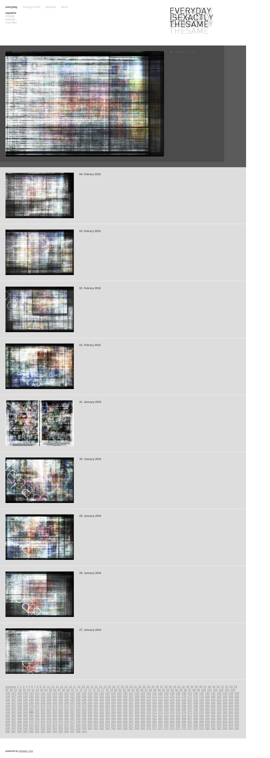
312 (43, 709)
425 (236, 715)
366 (125, 712)
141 (213, 693)
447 (131, 718)
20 (87, 686)
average (10, 19)
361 (95, 712)
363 (107, 712)
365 (119, 712)
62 (37, 690)
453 (166, 718)
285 (119, 705)
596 (66, 731)
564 (113, 728)
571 (154, 728)
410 (148, 715)
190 (31, 699)
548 (19, 728)
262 (219, 702)
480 (90, 721)
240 (90, 702)
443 (107, 718)
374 (172, 712)
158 (78, 696)
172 (160, 696)
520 (90, 725)
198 (78, 699)
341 (213, 709)
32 (139, 686)
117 (72, 693)
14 (61, 686)
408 (137, 715)
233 (48, 702)
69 (67, 690)
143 (225, 693)
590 (31, 731)
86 (141, 690)
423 (225, 715)
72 (81, 690)
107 (13, 693)
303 (225, 705)
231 (37, 702)
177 (190, 696)
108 (19, 693)
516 (66, 725)
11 (48, 686)
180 (207, 696)
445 (119, 718)
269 (25, 705)
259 (201, 702)
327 (131, 709)
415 (178, 715)
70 (72, 690)
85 (137, 690)
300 (207, 705)
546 (7, 728)
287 (131, 705)
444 (113, 718)
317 (72, 709)
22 (96, 686)
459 (201, 718)
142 (219, 693)
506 (7, 725)
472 (43, 721)
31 (135, 686)
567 (131, 728)
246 (125, 702)
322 (101, 709)
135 (178, 693)
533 (166, 725)
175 (178, 696)
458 (195, 718)
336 (184, 709)
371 (154, 712)
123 (107, 693)
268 (19, 705)
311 (37, 709)
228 (19, 702)
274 (54, 705)
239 (84, 702)
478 (78, 721)
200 (90, 699)
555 (60, 728)
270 (31, 705)
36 (157, 686)
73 (85, 690)
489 (143, 721)
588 (19, 731)
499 (201, 721)
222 (219, 699)
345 (236, 709)
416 (184, 715)
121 (95, 693)
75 (94, 690)
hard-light (11, 22)
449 (143, 718)
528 (137, 725)
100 (203, 690)
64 (46, 690)
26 (113, 686)
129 (143, 693)
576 (184, 728)
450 (148, 718)
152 (43, 696)
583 (225, 728)
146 (7, 696)
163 (107, 696)
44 (191, 686)
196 (66, 699)
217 (190, 699)
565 (119, 728)
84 (133, 690)
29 (126, 686)
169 (143, 696)
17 (74, 686)
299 (201, 705)
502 (219, 721)
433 (48, 718)
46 (200, 686)
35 (152, 686)
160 (90, 696)
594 (54, 731)
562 (101, 728)
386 (7, 715)
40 (174, 686)
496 (184, 721)
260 (207, 702)
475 (60, 721)
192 (43, 699)
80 (115, 690)
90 (159, 690)
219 (201, 699)
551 (37, 728)
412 (160, 715)
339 (201, 709)
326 (125, 709)
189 (25, 699)
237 (72, 702)
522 (101, 725)
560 (90, 728)
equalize (10, 13)
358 (78, 712)
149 (25, 696)
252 (160, 702)
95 (181, 690)
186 (7, 699)
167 (131, 696)
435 (60, 718)
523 (107, 725)
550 (31, 728)
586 (7, 731)
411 (154, 715)
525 (119, 725)
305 (236, 705)
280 (90, 705)
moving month (31, 7)
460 (207, 718)
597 (72, 731)
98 (194, 690)
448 (137, 718)
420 (207, 715)
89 (154, 690)
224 (231, 699)
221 (213, 699)
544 (231, 725)
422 (219, 715)
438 (78, 718)
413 (166, 715)
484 (113, 721)
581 (213, 728)
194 (54, 699)
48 (209, 686)
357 (72, 712)
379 (201, 712)
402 (101, 715)
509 (25, 725)
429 (25, 718)
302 (219, 705)
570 (148, 728)
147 (13, 696)
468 (19, 721)
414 (172, 715)
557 (72, 728)
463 (225, 718)
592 (43, 731)
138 (195, 693)
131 (154, 693)
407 (131, 715)
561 (95, 728)
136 (184, 693)
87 (146, 690)
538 (195, 725)
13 (57, 686)
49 (213, 686)
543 (225, 725)
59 (24, 690)
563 (107, 728)
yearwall (50, 7)
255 (178, 702)
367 (131, 712)
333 (166, 709)
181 (213, 696)
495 (178, 721)
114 (54, 693)
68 (63, 690)
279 (84, 705)
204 (113, 699)
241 (95, 702)
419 (201, 715)
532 (160, 725)
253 (166, 702)
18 (78, 686)
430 (31, 718)
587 (13, 731)
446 (125, 718)
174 (172, 696)
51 (222, 686)
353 (48, 712)
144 (231, 693)
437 (72, 718)
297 (190, 705)
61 (33, 690)
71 (76, 690)
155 (60, 696)
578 (195, 728)
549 (25, 728)
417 (190, 715)
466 (7, 721)
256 (184, 702)
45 (196, 686)
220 (207, 699)
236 (66, 702)
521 (95, 725)
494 (172, 721)
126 (125, 693)
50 (218, 686)
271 (37, 705)
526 (125, 725)
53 (231, 686)
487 (131, 721)
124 (113, 693)
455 (178, 718)
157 (72, 696)
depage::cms (26, 751)
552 (43, 728)
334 (172, 709)
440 (90, 718)
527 (131, 725)
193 (48, 699)
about (64, 7)
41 (178, 686)
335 (178, 709)
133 (166, 693)
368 (137, 712)
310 (31, 709)
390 (31, 715)
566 (125, 728)
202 (101, 699)
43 (187, 686)
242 (101, 702)
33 (144, 686)
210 (148, 699)
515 (60, 725)
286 (125, 705)
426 (7, 718)
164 (113, 696)
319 (84, 709)
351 (37, 712)
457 (190, 718)
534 (172, 725)
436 (66, 718)
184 (231, 696)
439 (84, 718)
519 (84, 725)
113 (48, 693)
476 (66, 721)
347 (13, 712)
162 (101, 696)
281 (95, 705)
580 (207, 728)
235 (60, 702)
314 (54, 709)
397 (72, 715)
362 (101, 712)
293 (166, 705)
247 (131, 702)
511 (37, 725)
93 (172, 690)
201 (95, 699)
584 (231, 728)
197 (72, 699)
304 (231, 705)
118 (78, 693)
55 (6, 690)
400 (90, 715)
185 (236, 696)
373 (166, 712)
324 (113, 709)
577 (190, 728)
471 (37, 721)
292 (160, 705)
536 (184, 725)
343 (225, 709)
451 (154, 718)
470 (31, 721)
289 (143, 705)
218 (195, 699)
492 (160, 721)
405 (119, 715)
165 (119, 696)
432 (43, 718)
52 (226, 686)
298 (195, 705)
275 (60, 705)
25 (109, 686)
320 (90, 709)
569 (143, 728)
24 (104, 686)
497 (190, 721)
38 (166, 686)
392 (43, 715)
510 (31, 725)
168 (137, 696)
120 (90, 693)
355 (60, 712)
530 (148, 725)
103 (221, 690)
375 (178, 712)
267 (13, 705)
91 (163, 690)
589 (25, 731)
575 (178, 728)
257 (190, 702)
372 (160, 712)
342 (219, 709)
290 (148, 705)
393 (48, 715)
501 (213, 721)
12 (52, 686)
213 (166, 699)
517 (72, 725)
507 (13, 725)
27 (117, 686)
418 (195, 715)
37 (161, 686)
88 (150, 690)
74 (89, 690)
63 (41, 690)
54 (235, 686)
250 (148, 702)
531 (154, 725)
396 (66, 715)
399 (84, 715)
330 (148, 709)
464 (231, 718)
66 (54, 690)
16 (70, 686)
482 (101, 721)
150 (31, 696)
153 (48, 696)
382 (219, 712)
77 (102, 690)
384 (231, 712)
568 (137, 728)
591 (37, 731)
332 (160, 709)
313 (48, 709)
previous (10, 686)
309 (25, 709)
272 (43, 705)
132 (160, 693)
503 (225, 721)
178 (195, 696)
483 (107, 721)
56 (11, 690)
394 (54, 715)
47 (204, 686)
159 (84, 696)
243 (107, 702)
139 (201, 693)
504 (231, 721)
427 (13, 718)
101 (209, 690)
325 (119, 709)
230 (31, 702)
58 (19, 690)
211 (154, 699)
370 (148, 712)
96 (185, 690)
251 (154, 702)
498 (195, 721)
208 (137, 699)
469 (25, 721)
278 (78, 705)
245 (119, 702)
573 (166, 728)
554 (54, 728)
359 (84, 712)
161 (95, 696)
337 (190, 709)
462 (219, 718)
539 (201, 725)
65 (50, 690)
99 (198, 690)
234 (54, 702)
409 (143, 715)
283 (107, 705)
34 (148, 686)
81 (119, 690)
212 (160, 699)
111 (37, 693)
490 (148, 721)
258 (195, 702)
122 (101, 693)
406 (125, 715)
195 (60, 699)
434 (54, 718)
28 (122, 686)
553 (48, 728)
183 (225, 696)
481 (95, 721)
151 (37, 696)
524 (113, 725)
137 (190, 693)
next (84, 731)
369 (143, 712)
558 (78, 728)
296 (184, 705)
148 (19, 696)
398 (78, 715)
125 (119, 693)
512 (43, 725)
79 (111, 690)
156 (66, 696)
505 (236, 721)
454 (172, 718)
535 (178, 725)
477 (72, 721)
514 (54, 725)
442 (101, 718)
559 (84, 728)
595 (60, 731)
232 (43, 702)
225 (236, 699)
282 (101, 705)
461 (213, 718)
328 (137, 709)
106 (7, 693)
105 (233, 690)
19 (83, 686)
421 (213, 715)
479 (84, 721)
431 (37, 718)
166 (125, 696)
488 (137, 721)
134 (172, 693)
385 (236, 712)
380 (207, 712)
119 (84, 693)
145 (236, 693)
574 (172, 728)
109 (25, 693)
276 (66, 705)
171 (154, 696)
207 (131, 699)
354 (54, 712)
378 (195, 712)
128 (137, 693)
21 (91, 686)
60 (28, 690)
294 (172, 705)
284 (113, 705)
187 (13, 699)
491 (154, 721)
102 (215, 690)
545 (236, 725)
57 (15, 690)
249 (143, 702)
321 (95, 709)
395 (60, 715)
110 (31, 693)
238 (78, 702)
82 (124, 690)
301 (213, 705)
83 (128, 690)
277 (72, 705)
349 (25, 712)
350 (31, 712)
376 (184, 712)
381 (213, 712)
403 (107, 715)
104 (227, 690)
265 (236, 702)
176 (184, 696)
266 (7, 705)
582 (219, 728)
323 (107, 709)
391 (37, 715)
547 (13, 728)
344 (231, 709)
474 (54, 721)
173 (166, 696)
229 (25, 702)
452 (160, 718)
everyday (11, 7)
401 (95, 715)
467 (13, 721)
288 (137, 705)
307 (13, 709)
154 (54, 696)
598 (78, 731)
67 (59, 690)
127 (131, 693)
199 (84, 699)
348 (19, 712)
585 (236, 728)
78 (106, 690)
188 (19, 699)
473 (48, 721)
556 (66, 728)
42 (183, 686)
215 (178, 699)
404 (113, 715)
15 (65, 686)
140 (207, 693)
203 (107, 699)
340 (207, 709)
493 (166, 721)
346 (7, 712)
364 (113, 712)
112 (43, 693)
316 (66, 709)
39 (170, 686)
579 (201, 728)
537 (190, 725)
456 (184, 718)
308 (19, 709)
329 (143, 709)
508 (19, 725)
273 (48, 705)
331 (154, 709)
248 (137, 702)
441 (95, 718)
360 (90, 712)
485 (119, 721)
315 (60, 709)
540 (207, 725)
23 (100, 686)
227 (13, 702)
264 (231, 702)
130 (148, 693)
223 (225, 699)
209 (143, 699)
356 (66, 712)
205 (119, 699)
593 (48, 731)
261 (213, 702)
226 (7, 702)
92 (167, 690)
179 (201, 696)
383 (225, 712)
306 (7, 709)
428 (19, 718)
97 (189, 690)
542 (219, 725)
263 (225, 702)
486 (125, 721)
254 (172, 702)
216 (184, 699)
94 (176, 690)
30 (131, 686)
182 (219, 696)
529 (143, 725)
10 (44, 686)
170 (148, 696)
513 (48, 725)
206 (125, 699)
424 (231, 715)
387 (13, 715)
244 (113, 702)
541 (213, 725)
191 (37, 699)
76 (98, 690)
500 (207, 721)
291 (154, 705)
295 (178, 705)
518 (78, 725)
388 (19, 715)
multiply (10, 16)
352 (43, 712)
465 (236, 718)
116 (66, 693)
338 (195, 709)
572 (160, 728)
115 (60, 693)
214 (172, 699)
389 (25, 715)
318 (78, 709)
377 (190, 712)
